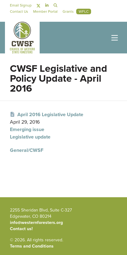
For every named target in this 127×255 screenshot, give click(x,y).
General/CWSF (26, 150)
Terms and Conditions (32, 246)
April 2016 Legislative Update (46, 114)
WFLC (84, 11)
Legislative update (30, 136)
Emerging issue (27, 129)
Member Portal (45, 11)
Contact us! (21, 228)
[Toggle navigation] (113, 37)
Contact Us (19, 11)
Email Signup (21, 5)
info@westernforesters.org (36, 222)
